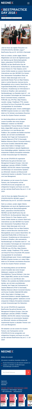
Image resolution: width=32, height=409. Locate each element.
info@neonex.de (18, 391)
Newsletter (3, 384)
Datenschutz (4, 383)
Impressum (4, 381)
